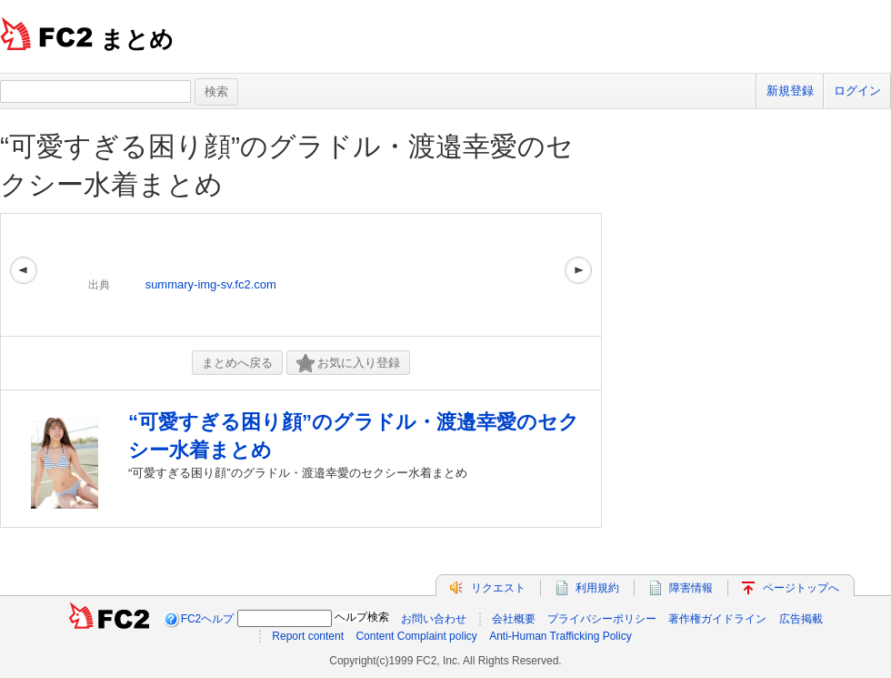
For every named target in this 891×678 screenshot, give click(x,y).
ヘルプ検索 (362, 617)
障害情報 (691, 588)
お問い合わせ (433, 618)
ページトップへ (801, 588)
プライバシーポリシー (601, 618)
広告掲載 (801, 618)
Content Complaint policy (415, 636)
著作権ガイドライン (717, 618)
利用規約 (597, 588)
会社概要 (514, 618)
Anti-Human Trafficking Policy (560, 636)
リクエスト (498, 588)
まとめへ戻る (237, 362)
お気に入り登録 (348, 363)
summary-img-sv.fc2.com (210, 284)
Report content (308, 636)
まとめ (137, 39)
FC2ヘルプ (208, 618)
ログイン (857, 90)
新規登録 (790, 90)
